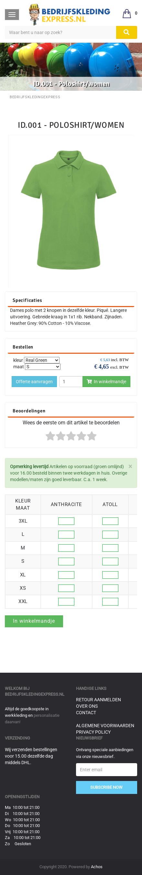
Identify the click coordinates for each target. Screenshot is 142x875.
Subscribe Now (106, 787)
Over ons (87, 706)
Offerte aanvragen (34, 381)
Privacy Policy (93, 732)
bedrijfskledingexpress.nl (34, 694)
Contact (86, 712)
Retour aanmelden (98, 699)
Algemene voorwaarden (105, 725)
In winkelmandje (106, 381)
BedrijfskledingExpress (35, 97)
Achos (97, 866)
